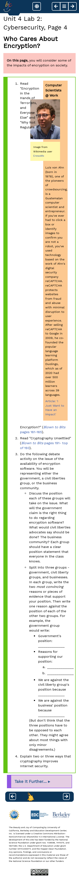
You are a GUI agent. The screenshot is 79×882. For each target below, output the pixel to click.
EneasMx (38, 155)
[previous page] (56, 6)
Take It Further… (31, 781)
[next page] (72, 6)
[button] (36, 6)
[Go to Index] (7, 6)
